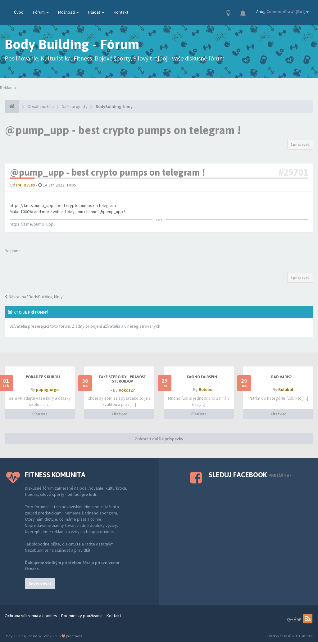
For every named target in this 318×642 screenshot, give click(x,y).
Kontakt (121, 12)
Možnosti (68, 12)
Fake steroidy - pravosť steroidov (122, 379)
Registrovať (40, 583)
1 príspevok (300, 144)
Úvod (19, 12)
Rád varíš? (281, 377)
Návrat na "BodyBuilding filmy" (34, 296)
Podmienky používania (81, 615)
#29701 (293, 172)
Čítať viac (40, 413)
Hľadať (96, 12)
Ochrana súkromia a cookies (31, 615)
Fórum (41, 12)
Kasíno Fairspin (202, 377)
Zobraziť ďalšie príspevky (159, 439)
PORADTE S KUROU (43, 377)
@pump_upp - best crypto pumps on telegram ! (123, 130)
